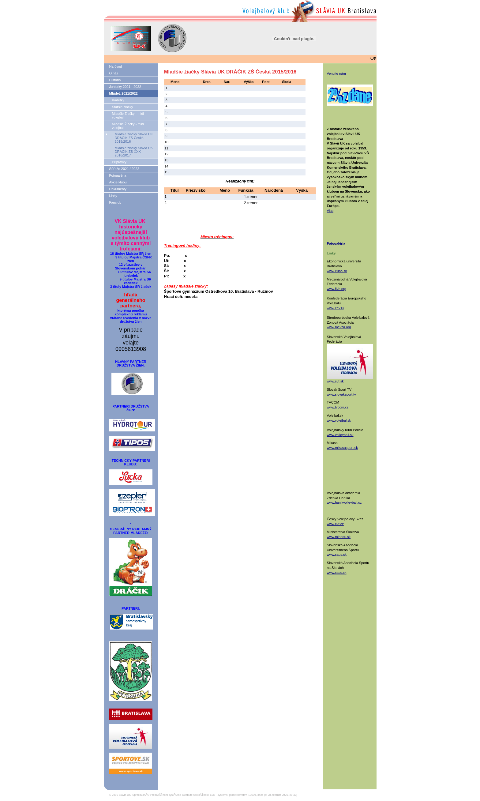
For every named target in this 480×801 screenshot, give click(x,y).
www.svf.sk (335, 381)
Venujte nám (336, 73)
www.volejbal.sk (339, 420)
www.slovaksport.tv (341, 394)
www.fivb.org (336, 289)
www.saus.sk (337, 554)
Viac (330, 210)
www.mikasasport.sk (342, 447)
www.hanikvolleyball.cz (344, 502)
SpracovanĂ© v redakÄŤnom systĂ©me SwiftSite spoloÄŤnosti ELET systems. (180, 794)
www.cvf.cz (335, 524)
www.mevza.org (339, 327)
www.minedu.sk (339, 537)
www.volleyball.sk (340, 435)
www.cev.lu (335, 308)
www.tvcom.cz (338, 407)
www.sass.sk (337, 572)
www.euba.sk (337, 271)
